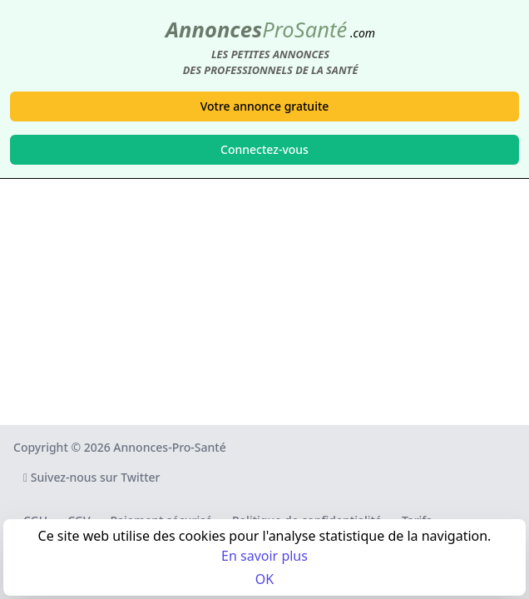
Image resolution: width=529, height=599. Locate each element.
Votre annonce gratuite (264, 106)
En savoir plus (264, 556)
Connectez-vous (264, 149)
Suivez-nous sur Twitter (92, 477)
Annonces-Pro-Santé (169, 447)
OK (264, 579)
